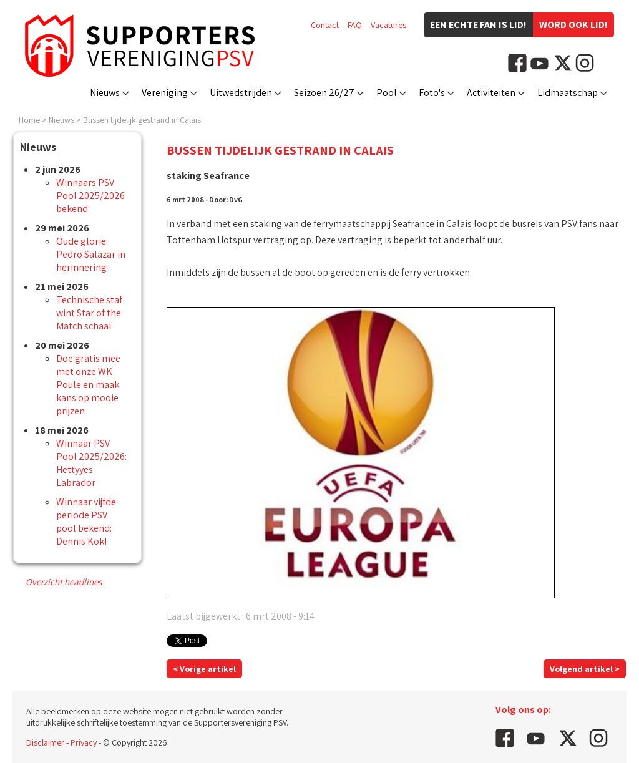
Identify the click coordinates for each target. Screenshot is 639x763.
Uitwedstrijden (241, 92)
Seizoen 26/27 (324, 92)
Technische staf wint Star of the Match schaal (89, 313)
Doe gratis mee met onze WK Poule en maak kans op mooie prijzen (88, 384)
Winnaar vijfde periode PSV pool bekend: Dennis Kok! (86, 521)
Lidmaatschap (567, 92)
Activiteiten (491, 92)
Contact (325, 25)
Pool (386, 92)
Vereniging (165, 92)
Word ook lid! (573, 24)
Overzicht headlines (64, 582)
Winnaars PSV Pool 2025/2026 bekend (90, 195)
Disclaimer (45, 742)
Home (29, 119)
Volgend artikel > (585, 668)
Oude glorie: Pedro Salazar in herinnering (90, 254)
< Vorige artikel (204, 668)
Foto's (432, 92)
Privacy (84, 742)
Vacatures (388, 25)
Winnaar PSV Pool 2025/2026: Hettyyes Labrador (91, 463)
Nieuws (105, 92)
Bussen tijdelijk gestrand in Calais (142, 119)
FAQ (355, 25)
